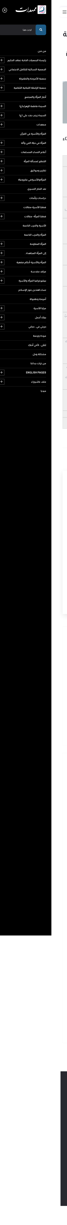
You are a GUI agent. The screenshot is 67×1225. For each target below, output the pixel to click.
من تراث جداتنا (22, 1016)
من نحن (49, 773)
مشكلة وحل (47, 1016)
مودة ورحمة (47, 1001)
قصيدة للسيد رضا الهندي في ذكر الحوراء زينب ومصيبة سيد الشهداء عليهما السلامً (25, 654)
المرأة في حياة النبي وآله (42, 849)
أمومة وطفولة (45, 978)
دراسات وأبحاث (45, 894)
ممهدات (48, 834)
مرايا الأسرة (21, 978)
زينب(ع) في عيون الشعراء (49, 127)
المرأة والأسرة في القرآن (42, 841)
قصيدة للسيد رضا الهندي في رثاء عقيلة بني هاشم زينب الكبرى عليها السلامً (26, 675)
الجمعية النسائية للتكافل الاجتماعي (36, 788)
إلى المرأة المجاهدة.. (43, 940)
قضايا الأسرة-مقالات (42, 902)
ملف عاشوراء (46, 1031)
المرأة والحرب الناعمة (43, 925)
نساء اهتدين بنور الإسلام (40, 970)
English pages (43, 1023)
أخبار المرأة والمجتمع (43, 811)
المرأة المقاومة (46, 932)
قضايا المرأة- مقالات (43, 909)
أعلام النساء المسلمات (42, 856)
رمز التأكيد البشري (50, 567)
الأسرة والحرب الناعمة (42, 917)
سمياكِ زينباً (33, 712)
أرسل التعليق (42, 599)
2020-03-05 (20, 127)
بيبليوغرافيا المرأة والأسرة (41, 963)
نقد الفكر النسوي (45, 887)
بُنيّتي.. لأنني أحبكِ (44, 1008)
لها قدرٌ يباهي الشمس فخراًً (25, 694)
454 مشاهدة (55, 131)
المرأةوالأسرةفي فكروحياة (40, 879)
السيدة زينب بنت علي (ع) (41, 826)
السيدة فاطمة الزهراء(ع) (41, 818)
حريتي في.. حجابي (44, 993)
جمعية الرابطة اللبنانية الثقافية (38, 803)
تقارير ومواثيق (46, 871)
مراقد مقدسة (46, 955)
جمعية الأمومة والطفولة (41, 796)
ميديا (25, 1031)
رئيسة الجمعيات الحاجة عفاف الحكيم (35, 780)
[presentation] (33, 579)
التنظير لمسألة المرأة (43, 864)
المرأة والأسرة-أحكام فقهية (40, 947)
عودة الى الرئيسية (47, 66)
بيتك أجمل (48, 985)
